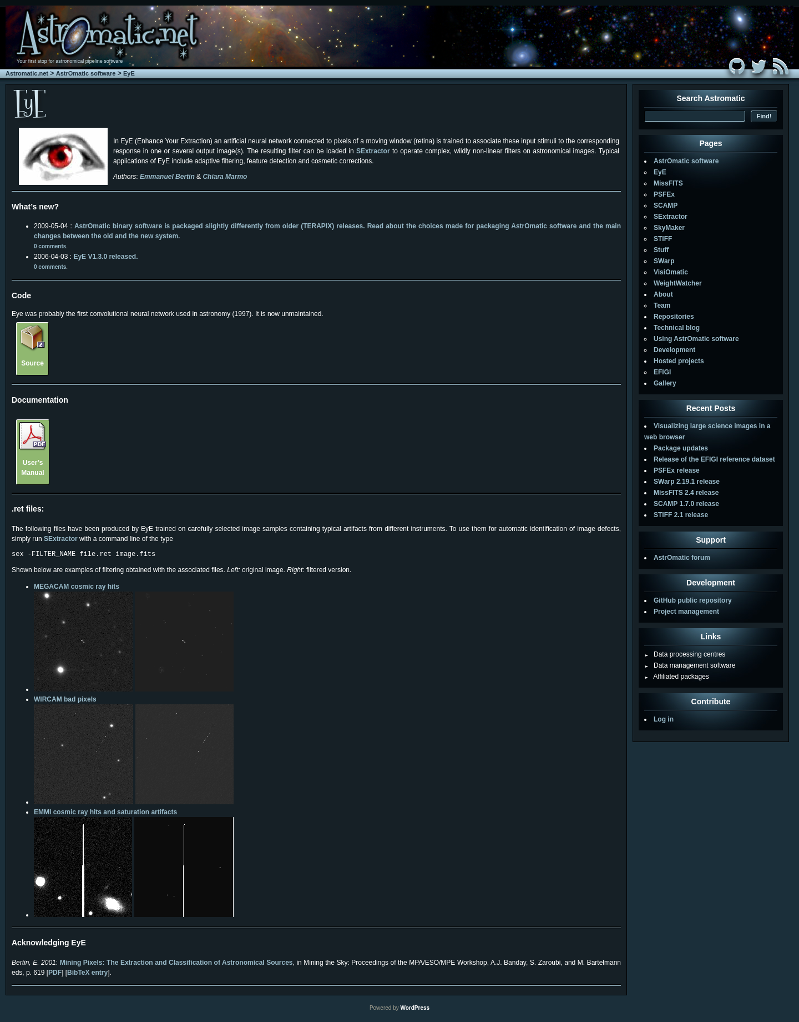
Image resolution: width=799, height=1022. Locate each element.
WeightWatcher (678, 283)
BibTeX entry (87, 974)
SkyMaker (669, 228)
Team (662, 305)
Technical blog (677, 328)
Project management (686, 611)
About (663, 294)
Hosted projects (679, 361)
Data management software (689, 665)
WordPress (414, 1009)
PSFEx (664, 194)
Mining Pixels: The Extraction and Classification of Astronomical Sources (176, 964)
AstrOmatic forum (682, 558)
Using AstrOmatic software (696, 339)
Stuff (661, 250)
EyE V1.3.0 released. (105, 256)
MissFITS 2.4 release (686, 493)
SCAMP (665, 205)
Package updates (681, 448)
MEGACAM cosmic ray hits (76, 588)
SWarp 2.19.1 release (687, 481)
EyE (129, 73)
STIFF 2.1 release (681, 515)
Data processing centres (684, 654)
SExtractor (373, 151)
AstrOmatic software (86, 73)
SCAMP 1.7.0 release (686, 504)
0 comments (50, 246)
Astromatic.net (27, 73)
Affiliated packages (676, 676)
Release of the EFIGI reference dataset (714, 459)
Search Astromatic (710, 98)
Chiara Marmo (225, 177)
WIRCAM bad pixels (65, 701)
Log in (664, 719)
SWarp (664, 261)
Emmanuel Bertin (167, 177)
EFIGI (662, 372)
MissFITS (668, 183)
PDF (55, 974)
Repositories (674, 316)
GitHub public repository (693, 600)
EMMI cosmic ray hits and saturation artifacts (105, 814)
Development (674, 350)
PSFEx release (677, 470)
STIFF (663, 239)
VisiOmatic (671, 272)
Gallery (665, 383)
